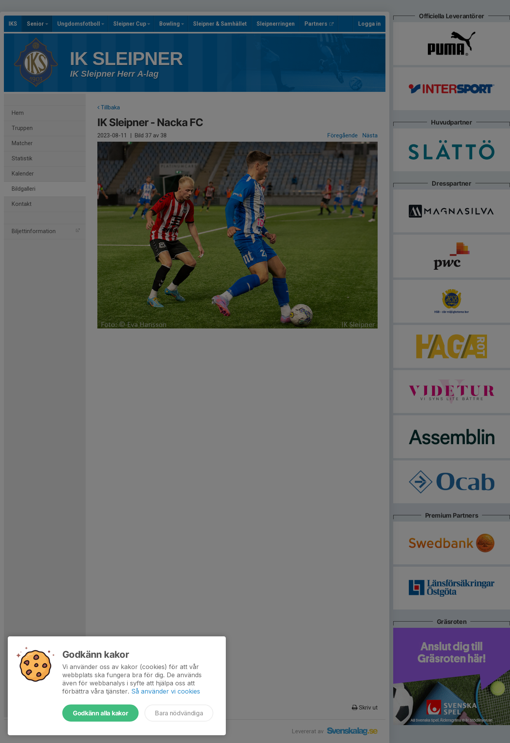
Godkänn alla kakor (100, 713)
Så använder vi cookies (165, 691)
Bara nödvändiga (179, 713)
